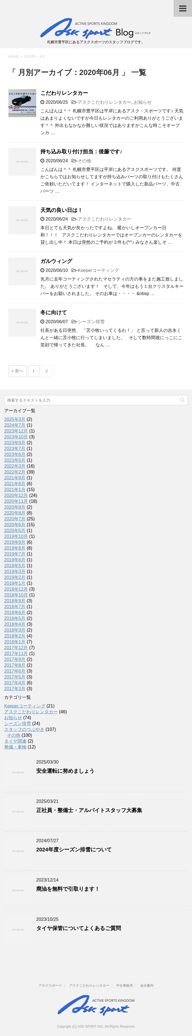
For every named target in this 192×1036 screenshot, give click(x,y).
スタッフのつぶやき (24, 729)
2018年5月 (15, 618)
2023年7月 (15, 448)
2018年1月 (15, 641)
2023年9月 (15, 442)
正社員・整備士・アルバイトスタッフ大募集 (89, 810)
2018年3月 (15, 630)
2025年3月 (15, 419)
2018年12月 (16, 589)
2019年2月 (15, 577)
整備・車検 (15, 747)
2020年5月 (15, 530)
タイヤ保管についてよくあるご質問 (78, 928)
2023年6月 (15, 454)
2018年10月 (16, 595)
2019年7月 (15, 554)
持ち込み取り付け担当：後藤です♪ (81, 151)
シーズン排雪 (91, 321)
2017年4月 (15, 682)
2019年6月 (15, 559)
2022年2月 (15, 472)
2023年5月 (15, 460)
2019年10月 (16, 536)
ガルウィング (56, 261)
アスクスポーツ (50, 985)
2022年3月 (15, 466)
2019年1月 (15, 583)
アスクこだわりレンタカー (104, 102)
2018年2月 (15, 636)
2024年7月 (15, 425)
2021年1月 (15, 489)
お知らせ (143, 102)
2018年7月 (15, 606)
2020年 (29, 56)
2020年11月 (16, 501)
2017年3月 (15, 688)
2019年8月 (15, 548)
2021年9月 (15, 477)
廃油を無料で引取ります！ (68, 889)
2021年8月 (15, 483)
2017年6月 (15, 671)
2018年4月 (15, 624)
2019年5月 (15, 565)
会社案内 (147, 985)
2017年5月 (15, 677)
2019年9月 (15, 542)
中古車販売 (124, 985)
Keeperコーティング (98, 270)
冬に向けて (53, 312)
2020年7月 (15, 518)
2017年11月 (16, 653)
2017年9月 (15, 659)
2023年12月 (16, 431)
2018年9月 (15, 600)
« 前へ (17, 370)
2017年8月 (15, 665)
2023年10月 (16, 436)
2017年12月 (16, 647)
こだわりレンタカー (64, 93)
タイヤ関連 (15, 741)
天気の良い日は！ (61, 210)
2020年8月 (15, 513)
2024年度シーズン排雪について (74, 850)
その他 (84, 160)
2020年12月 (16, 495)
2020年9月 (15, 507)
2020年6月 (15, 524)
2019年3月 (15, 571)
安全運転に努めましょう (65, 771)
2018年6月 (15, 612)
